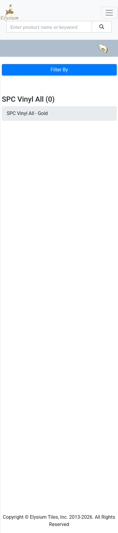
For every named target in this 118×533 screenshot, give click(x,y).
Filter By (59, 70)
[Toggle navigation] (10, 82)
